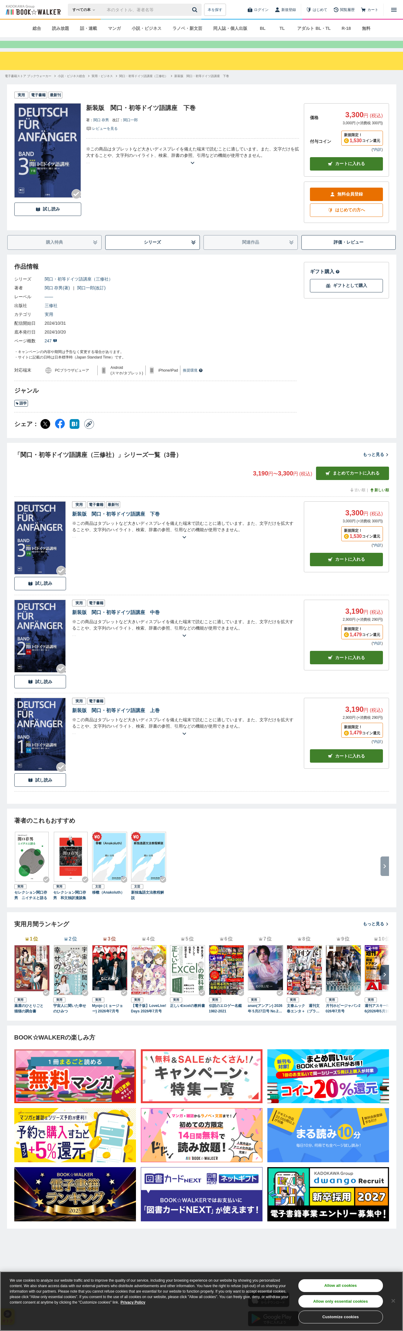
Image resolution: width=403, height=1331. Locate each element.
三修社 (51, 316)
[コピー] (89, 435)
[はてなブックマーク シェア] (74, 435)
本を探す (215, 10)
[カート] (370, 10)
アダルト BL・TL (314, 28)
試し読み (48, 220)
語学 (21, 414)
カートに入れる (346, 174)
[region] (201, 1301)
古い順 (357, 501)
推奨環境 (193, 381)
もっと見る (376, 465)
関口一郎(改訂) (91, 298)
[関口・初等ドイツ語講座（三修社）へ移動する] (143, 87)
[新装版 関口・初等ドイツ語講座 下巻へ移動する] (201, 87)
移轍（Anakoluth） (108, 903)
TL (282, 28)
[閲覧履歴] (344, 10)
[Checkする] (76, 205)
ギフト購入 (325, 282)
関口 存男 (101, 131)
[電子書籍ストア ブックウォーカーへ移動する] (28, 87)
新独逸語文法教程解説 (147, 906)
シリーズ (170, 253)
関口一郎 (130, 131)
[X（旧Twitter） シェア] (45, 435)
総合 (37, 28)
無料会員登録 (346, 205)
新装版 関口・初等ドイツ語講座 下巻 (116, 525)
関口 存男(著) (57, 298)
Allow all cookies (340, 1285)
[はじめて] (316, 10)
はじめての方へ (346, 221)
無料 (366, 28)
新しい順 (379, 501)
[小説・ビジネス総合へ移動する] (71, 87)
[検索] (195, 10)
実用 (49, 325)
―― (49, 307)
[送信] (195, 10)
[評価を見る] (102, 139)
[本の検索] (85, 10)
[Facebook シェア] (60, 435)
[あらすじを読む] (192, 166)
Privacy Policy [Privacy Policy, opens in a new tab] (132, 1302)
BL (263, 28)
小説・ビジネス (147, 28)
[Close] (393, 1301)
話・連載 (88, 28)
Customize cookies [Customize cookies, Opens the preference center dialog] (340, 1317)
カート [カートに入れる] (346, 570)
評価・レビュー (348, 253)
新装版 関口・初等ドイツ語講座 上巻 (116, 721)
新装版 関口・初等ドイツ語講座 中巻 (116, 623)
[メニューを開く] (394, 9)
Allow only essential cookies (340, 1301)
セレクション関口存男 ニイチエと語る (30, 906)
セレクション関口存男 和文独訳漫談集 (69, 906)
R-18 (346, 28)
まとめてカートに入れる (352, 484)
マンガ (114, 28)
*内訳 (377, 160)
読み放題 (60, 28)
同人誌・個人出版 (230, 28)
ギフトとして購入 (346, 296)
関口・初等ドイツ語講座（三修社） (79, 290)
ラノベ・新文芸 (187, 28)
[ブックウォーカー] (33, 10)
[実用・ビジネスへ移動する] (102, 87)
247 (51, 351)
